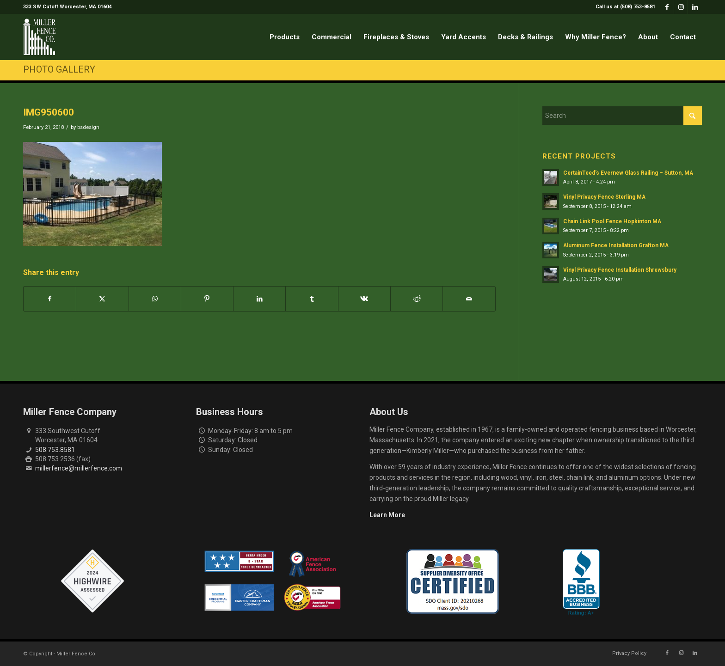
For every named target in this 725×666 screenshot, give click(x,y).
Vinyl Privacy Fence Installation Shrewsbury (619, 270)
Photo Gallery (59, 69)
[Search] (622, 115)
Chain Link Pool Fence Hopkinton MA (612, 221)
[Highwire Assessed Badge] (92, 581)
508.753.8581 (55, 449)
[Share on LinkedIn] (259, 299)
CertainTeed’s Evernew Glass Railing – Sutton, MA (628, 173)
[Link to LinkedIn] (695, 7)
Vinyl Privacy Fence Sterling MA (604, 197)
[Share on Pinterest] (207, 299)
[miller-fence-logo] (39, 37)
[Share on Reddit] (416, 299)
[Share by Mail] (469, 299)
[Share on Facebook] (50, 299)
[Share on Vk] (364, 299)
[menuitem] (623, 7)
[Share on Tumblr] (312, 299)
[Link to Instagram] (681, 7)
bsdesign (88, 127)
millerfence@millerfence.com (78, 468)
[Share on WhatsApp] (155, 299)
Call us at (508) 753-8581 (625, 7)
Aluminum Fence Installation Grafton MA (616, 245)
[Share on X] (102, 299)
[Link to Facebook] (667, 7)
